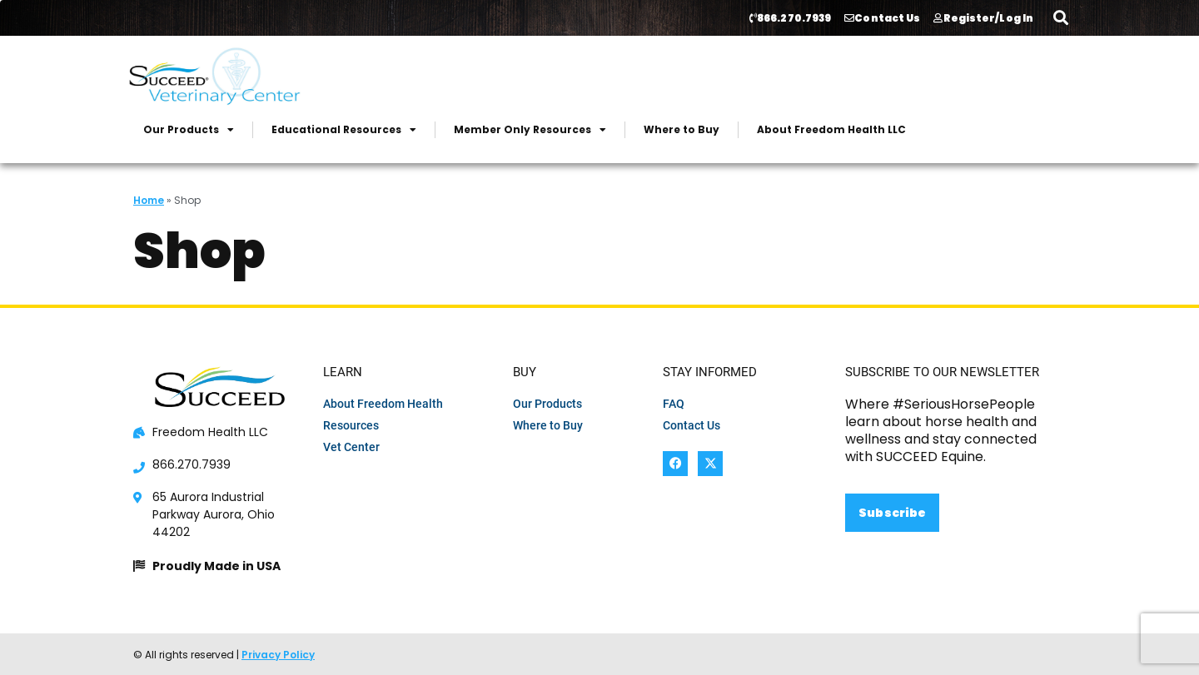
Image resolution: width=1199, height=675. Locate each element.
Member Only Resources (530, 130)
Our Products (188, 130)
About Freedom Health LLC (831, 129)
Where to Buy (681, 129)
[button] (1060, 17)
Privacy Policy (278, 655)
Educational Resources (343, 130)
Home (148, 200)
